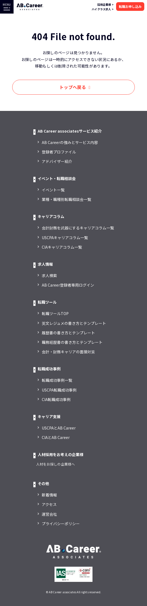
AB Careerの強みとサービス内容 (70, 142)
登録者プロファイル (59, 152)
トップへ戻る (72, 87)
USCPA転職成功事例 (59, 390)
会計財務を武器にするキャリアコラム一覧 (78, 227)
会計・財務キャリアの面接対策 (68, 351)
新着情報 (49, 495)
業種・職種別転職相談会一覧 (66, 199)
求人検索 (49, 275)
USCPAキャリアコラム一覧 (65, 237)
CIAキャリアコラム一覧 (62, 247)
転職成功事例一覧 (57, 380)
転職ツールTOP (55, 313)
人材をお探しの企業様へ (55, 464)
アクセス (49, 504)
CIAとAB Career (56, 437)
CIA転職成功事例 (56, 399)
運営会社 (49, 514)
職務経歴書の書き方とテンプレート (72, 342)
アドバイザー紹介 (57, 161)
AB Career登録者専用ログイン (68, 285)
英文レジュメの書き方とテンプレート (74, 323)
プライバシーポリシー (61, 523)
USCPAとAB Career (59, 428)
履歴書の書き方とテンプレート (68, 332)
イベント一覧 (53, 190)
